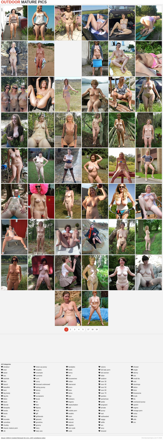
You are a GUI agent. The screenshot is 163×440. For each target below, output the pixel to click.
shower (135, 367)
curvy (36, 381)
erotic (36, 393)
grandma (37, 422)
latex (69, 390)
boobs (4, 410)
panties (102, 396)
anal (4, 370)
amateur (5, 367)
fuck (36, 410)
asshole (5, 378)
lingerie (70, 402)
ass (3, 376)
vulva (134, 413)
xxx (133, 422)
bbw (3, 381)
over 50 (102, 387)
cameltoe (5, 422)
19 (97, 329)
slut (133, 376)
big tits (4, 396)
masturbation (72, 405)
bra (3, 416)
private (102, 408)
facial (36, 399)
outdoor (102, 378)
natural (69, 422)
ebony (36, 390)
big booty (5, 393)
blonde (4, 405)
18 (92, 329)
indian (69, 381)
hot (68, 376)
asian (4, 373)
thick (134, 390)
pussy (101, 410)
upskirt (134, 405)
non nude (70, 428)
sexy (101, 428)
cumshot (37, 376)
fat (35, 402)
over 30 (102, 381)
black (4, 402)
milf (68, 408)
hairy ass (37, 431)
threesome (136, 393)
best (4, 390)
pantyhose (103, 399)
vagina (134, 408)
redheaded (103, 416)
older (101, 376)
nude (69, 431)
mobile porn (71, 410)
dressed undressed (41, 384)
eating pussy (39, 387)
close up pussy (40, 367)
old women (103, 373)
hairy (36, 428)
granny (37, 425)
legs (68, 396)
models (70, 413)
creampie (38, 373)
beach (4, 384)
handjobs (70, 367)
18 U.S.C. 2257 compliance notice (34, 438)
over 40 (102, 384)
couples (37, 370)
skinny (134, 373)
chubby (5, 425)
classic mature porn (9, 428)
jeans (69, 387)
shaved (102, 431)
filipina (37, 408)
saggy (101, 419)
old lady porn (104, 370)
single (134, 370)
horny (69, 373)
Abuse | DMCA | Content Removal (12, 438)
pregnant (102, 405)
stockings (135, 384)
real (101, 413)
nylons (102, 367)
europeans (38, 396)
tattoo (134, 387)
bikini (4, 399)
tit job (134, 396)
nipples (70, 425)
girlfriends (38, 416)
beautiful (5, 387)
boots (4, 413)
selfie (101, 422)
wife (133, 419)
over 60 (102, 390)
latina (69, 393)
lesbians (70, 399)
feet (36, 405)
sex (100, 425)
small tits (135, 378)
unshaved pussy (138, 402)
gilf (35, 413)
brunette (5, 419)
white (134, 416)
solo (133, 381)
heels (69, 370)
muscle (70, 419)
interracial (71, 384)
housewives (71, 378)
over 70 (102, 393)
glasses (37, 419)
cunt (36, 378)
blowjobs (5, 408)
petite (101, 402)
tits (133, 399)
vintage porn (137, 410)
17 (88, 329)
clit (3, 431)
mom (69, 416)
